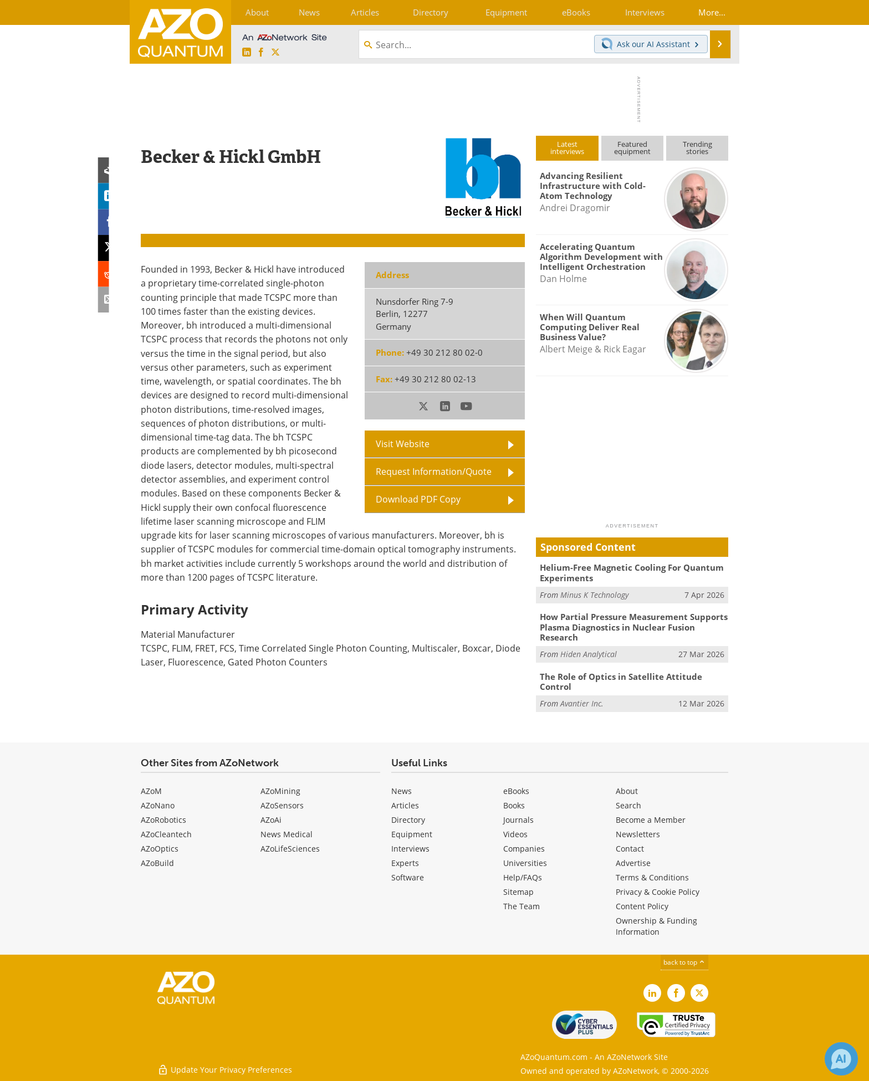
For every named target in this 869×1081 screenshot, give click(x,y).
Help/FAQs (522, 876)
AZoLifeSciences (290, 847)
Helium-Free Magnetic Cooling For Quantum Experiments (632, 572)
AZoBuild (157, 862)
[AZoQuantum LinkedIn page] (246, 52)
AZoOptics (159, 847)
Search (628, 804)
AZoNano (158, 804)
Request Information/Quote (434, 471)
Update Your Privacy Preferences (224, 1067)
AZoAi (271, 818)
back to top (684, 960)
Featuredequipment (632, 147)
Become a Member (651, 818)
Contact (630, 847)
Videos (515, 833)
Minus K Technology (594, 594)
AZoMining (280, 790)
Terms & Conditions (652, 876)
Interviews (410, 847)
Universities (525, 862)
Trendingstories (697, 147)
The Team (521, 905)
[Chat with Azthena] (841, 1058)
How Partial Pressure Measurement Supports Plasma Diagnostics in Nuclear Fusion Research (634, 626)
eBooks (516, 790)
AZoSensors (282, 804)
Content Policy (642, 905)
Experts (405, 862)
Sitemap (518, 890)
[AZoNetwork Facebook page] (261, 52)
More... (710, 12)
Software (407, 876)
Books (514, 804)
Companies (524, 847)
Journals (518, 818)
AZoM (151, 790)
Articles (405, 804)
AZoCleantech (166, 833)
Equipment (411, 833)
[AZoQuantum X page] (275, 52)
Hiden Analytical (588, 653)
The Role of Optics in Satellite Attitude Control (621, 680)
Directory (408, 818)
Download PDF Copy (418, 499)
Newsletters (638, 833)
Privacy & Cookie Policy (657, 890)
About (627, 790)
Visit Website (403, 443)
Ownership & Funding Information (656, 925)
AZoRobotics (163, 818)
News (401, 790)
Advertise (633, 862)
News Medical (286, 833)
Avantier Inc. (582, 701)
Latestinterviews (567, 147)
